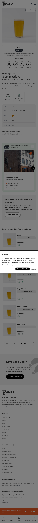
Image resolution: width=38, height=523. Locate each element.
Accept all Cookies (22, 269)
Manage (34, 269)
